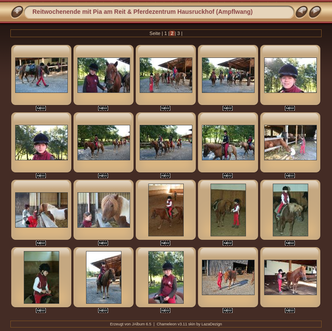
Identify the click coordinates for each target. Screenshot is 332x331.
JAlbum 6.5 (141, 324)
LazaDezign (211, 324)
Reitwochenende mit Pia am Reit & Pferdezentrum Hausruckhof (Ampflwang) (142, 11)
